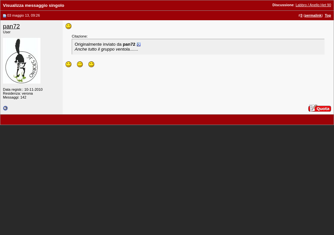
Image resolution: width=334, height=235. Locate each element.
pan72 (11, 26)
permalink (313, 15)
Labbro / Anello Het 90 (313, 5)
